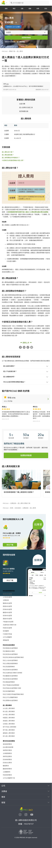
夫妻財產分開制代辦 (9, 625)
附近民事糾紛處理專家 (10, 670)
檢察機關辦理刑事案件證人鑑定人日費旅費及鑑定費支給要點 (28, 212)
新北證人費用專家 (9, 711)
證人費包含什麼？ (8, 152)
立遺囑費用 (6, 772)
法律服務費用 (7, 753)
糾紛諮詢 (18, 508)
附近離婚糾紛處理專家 (10, 676)
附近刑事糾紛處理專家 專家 (12, 688)
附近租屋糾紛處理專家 (10, 648)
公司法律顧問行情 (9, 778)
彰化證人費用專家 (9, 736)
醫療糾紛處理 (7, 603)
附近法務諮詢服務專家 (10, 663)
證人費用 (20, 51)
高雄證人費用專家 (9, 721)
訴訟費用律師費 (8, 747)
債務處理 (6, 640)
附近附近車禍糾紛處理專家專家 (13, 657)
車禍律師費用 (7, 744)
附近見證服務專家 (9, 666)
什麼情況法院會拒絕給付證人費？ (13, 160)
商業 (11, 508)
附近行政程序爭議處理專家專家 (13, 694)
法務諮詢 (13, 503)
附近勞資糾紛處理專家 (10, 654)
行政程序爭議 (7, 634)
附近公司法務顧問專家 (10, 697)
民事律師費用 (7, 759)
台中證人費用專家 (9, 714)
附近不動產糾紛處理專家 (11, 685)
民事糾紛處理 (7, 609)
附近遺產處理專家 (9, 682)
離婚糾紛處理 (7, 612)
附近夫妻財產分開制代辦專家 (12, 673)
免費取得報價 (26, 37)
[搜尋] (11, 3)
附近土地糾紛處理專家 (10, 660)
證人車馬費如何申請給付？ (11, 157)
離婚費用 (6, 766)
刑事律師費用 (7, 775)
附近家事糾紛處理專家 (10, 679)
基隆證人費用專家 (9, 733)
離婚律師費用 (7, 769)
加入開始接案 (21, 42)
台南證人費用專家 (9, 724)
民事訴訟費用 (7, 762)
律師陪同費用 (7, 750)
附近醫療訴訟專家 (9, 651)
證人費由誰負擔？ (8, 155)
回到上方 (26, 342)
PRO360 (4, 51)
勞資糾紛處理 (7, 594)
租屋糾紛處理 (7, 606)
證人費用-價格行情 (24, 503)
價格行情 (12, 51)
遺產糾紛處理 (7, 618)
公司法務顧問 (7, 637)
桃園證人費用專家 (9, 717)
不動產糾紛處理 (8, 622)
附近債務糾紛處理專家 (10, 700)
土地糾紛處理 (7, 597)
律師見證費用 (7, 756)
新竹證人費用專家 (9, 730)
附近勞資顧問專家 (9, 691)
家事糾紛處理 (7, 615)
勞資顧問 (6, 631)
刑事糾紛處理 (7, 628)
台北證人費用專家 (9, 708)
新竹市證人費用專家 (9, 727)
